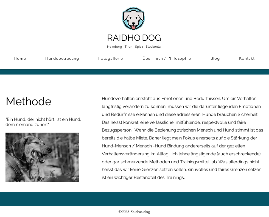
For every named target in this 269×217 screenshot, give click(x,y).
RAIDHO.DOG (134, 38)
